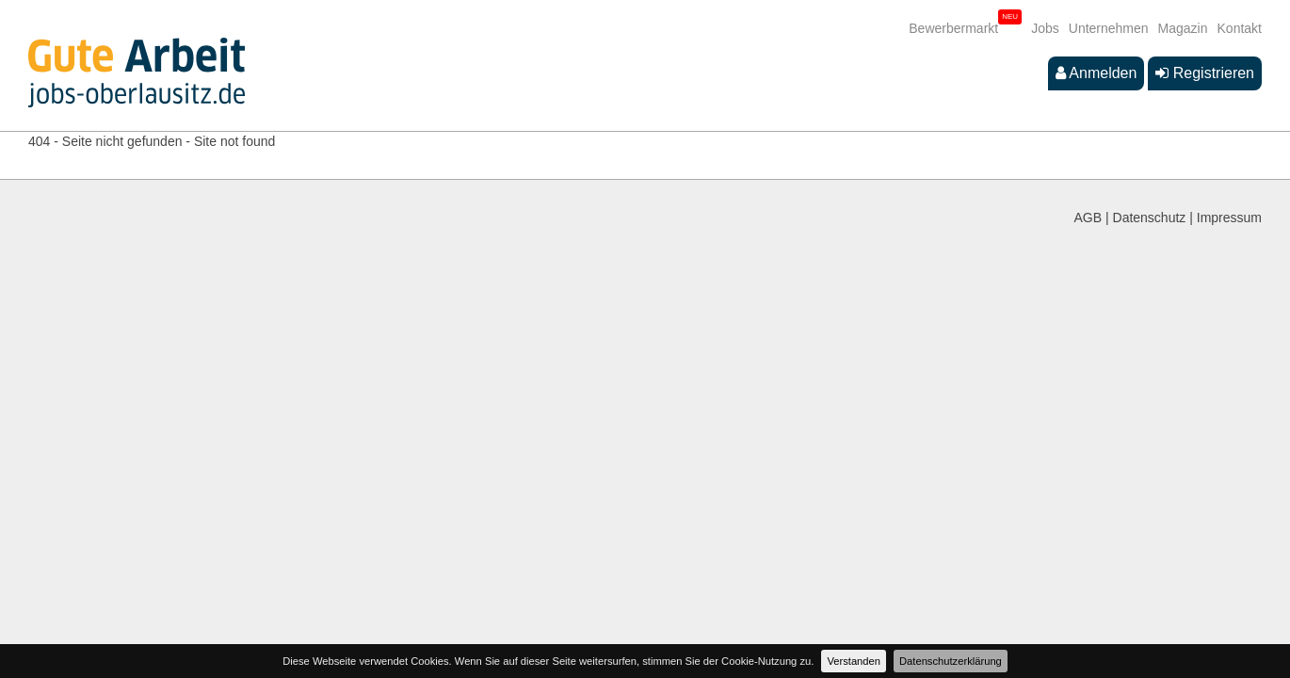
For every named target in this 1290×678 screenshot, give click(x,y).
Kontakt (1239, 28)
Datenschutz (1149, 217)
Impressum (1229, 217)
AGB (1088, 217)
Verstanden (853, 661)
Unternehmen (1109, 28)
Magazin (1183, 28)
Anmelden (1096, 73)
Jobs (1045, 28)
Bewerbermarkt (953, 28)
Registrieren (1204, 73)
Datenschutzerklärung (950, 661)
